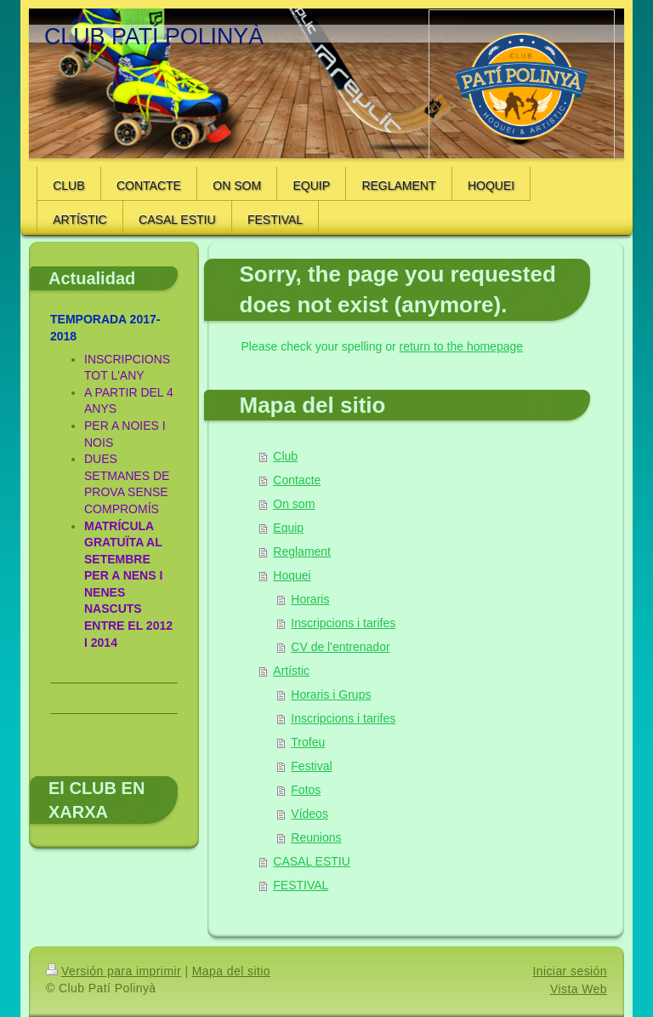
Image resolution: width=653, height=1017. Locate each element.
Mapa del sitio (231, 971)
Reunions (316, 837)
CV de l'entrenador (340, 647)
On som (294, 504)
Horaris (310, 599)
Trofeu (308, 742)
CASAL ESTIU (311, 861)
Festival (311, 766)
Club (285, 456)
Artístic (291, 670)
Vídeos (309, 813)
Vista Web (578, 989)
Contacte (297, 480)
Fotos (306, 790)
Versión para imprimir (113, 971)
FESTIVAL (300, 885)
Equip (288, 527)
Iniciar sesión (569, 971)
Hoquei (291, 575)
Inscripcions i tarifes (343, 623)
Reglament (302, 551)
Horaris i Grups (331, 694)
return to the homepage (462, 346)
